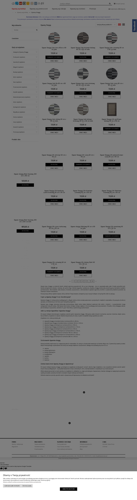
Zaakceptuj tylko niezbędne (12, 486)
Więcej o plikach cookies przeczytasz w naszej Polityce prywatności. (22, 482)
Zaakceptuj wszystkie (68, 489)
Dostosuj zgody (27, 486)
